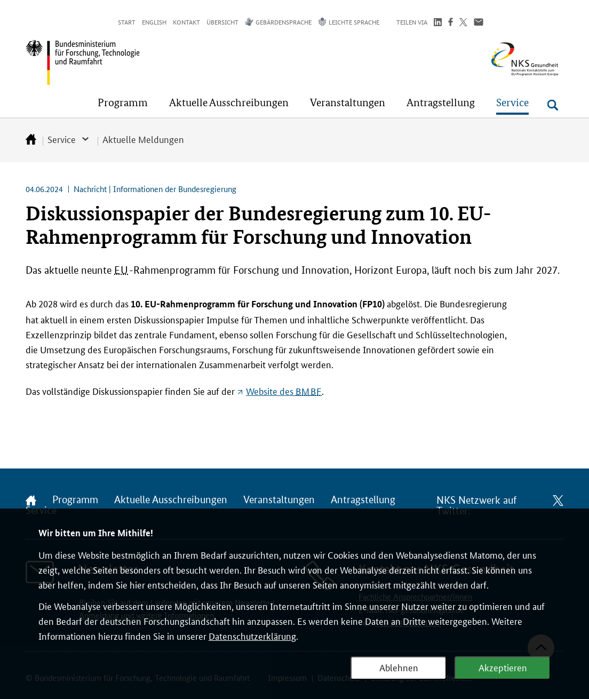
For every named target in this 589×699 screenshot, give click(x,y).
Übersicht (222, 22)
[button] (123, 102)
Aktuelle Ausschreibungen (170, 500)
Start (127, 22)
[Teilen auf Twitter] (463, 23)
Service (61, 138)
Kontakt (186, 22)
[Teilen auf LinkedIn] (438, 23)
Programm (75, 500)
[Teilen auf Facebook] (450, 23)
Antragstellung (363, 500)
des (284, 390)
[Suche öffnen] (552, 105)
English (154, 22)
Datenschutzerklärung (252, 635)
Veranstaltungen (279, 500)
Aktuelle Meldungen (143, 138)
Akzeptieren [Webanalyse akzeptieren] (503, 667)
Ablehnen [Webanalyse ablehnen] (398, 667)
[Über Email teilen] (478, 23)
